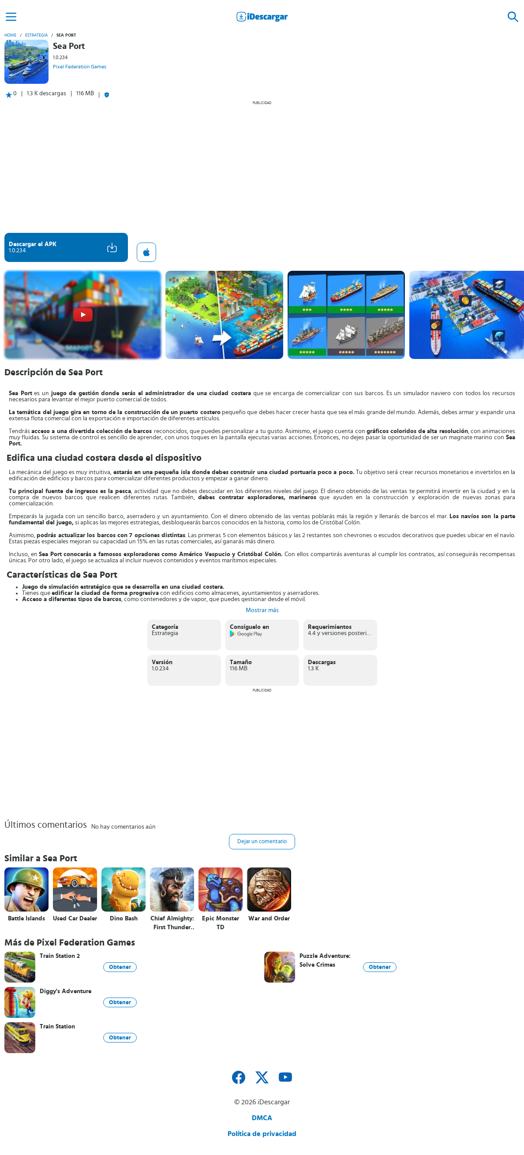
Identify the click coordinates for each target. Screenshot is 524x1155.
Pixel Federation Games (79, 66)
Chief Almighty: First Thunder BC (172, 923)
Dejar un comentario (262, 842)
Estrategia (36, 35)
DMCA (262, 1117)
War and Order (269, 919)
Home (10, 35)
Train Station (57, 1027)
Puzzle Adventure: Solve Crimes (325, 960)
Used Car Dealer (75, 919)
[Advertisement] (262, 166)
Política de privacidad (262, 1133)
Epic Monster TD (220, 923)
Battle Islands (26, 919)
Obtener (120, 967)
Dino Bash (124, 919)
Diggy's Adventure (65, 991)
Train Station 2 (60, 956)
